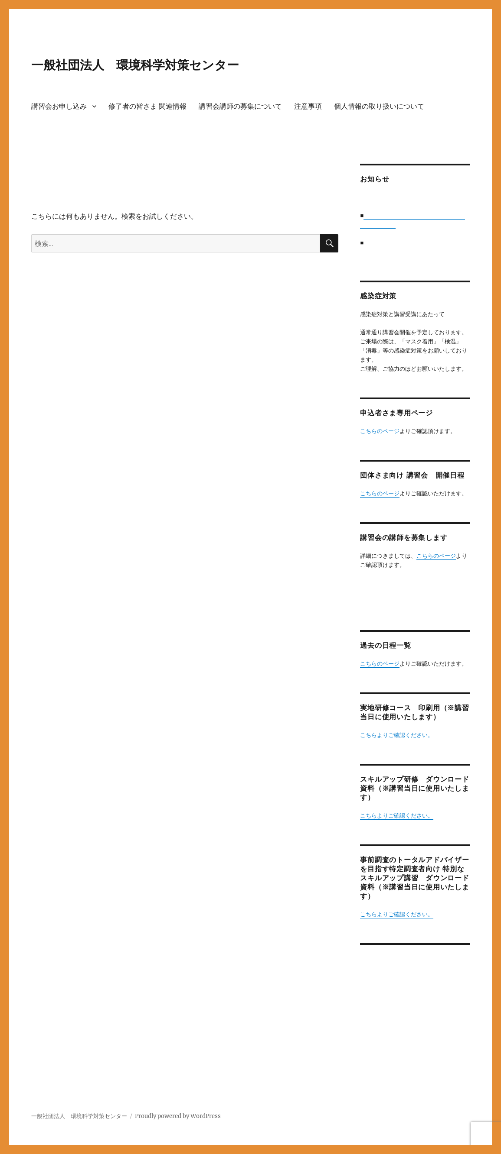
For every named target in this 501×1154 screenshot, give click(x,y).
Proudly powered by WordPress (178, 1116)
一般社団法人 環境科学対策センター (135, 65)
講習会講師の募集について (240, 106)
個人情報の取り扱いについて (379, 106)
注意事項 (308, 106)
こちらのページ (379, 431)
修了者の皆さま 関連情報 (147, 106)
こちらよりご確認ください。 (396, 735)
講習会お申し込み (59, 106)
